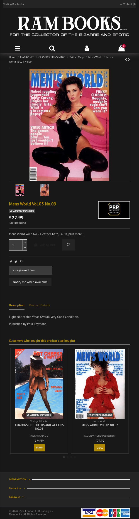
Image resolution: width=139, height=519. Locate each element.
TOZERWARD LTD (39, 435)
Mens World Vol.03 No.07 (100, 425)
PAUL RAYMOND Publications (100, 435)
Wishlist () (127, 4)
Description (16, 305)
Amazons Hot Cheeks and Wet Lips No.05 (39, 427)
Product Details (39, 305)
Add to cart (44, 245)
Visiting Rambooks (13, 4)
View (39, 448)
